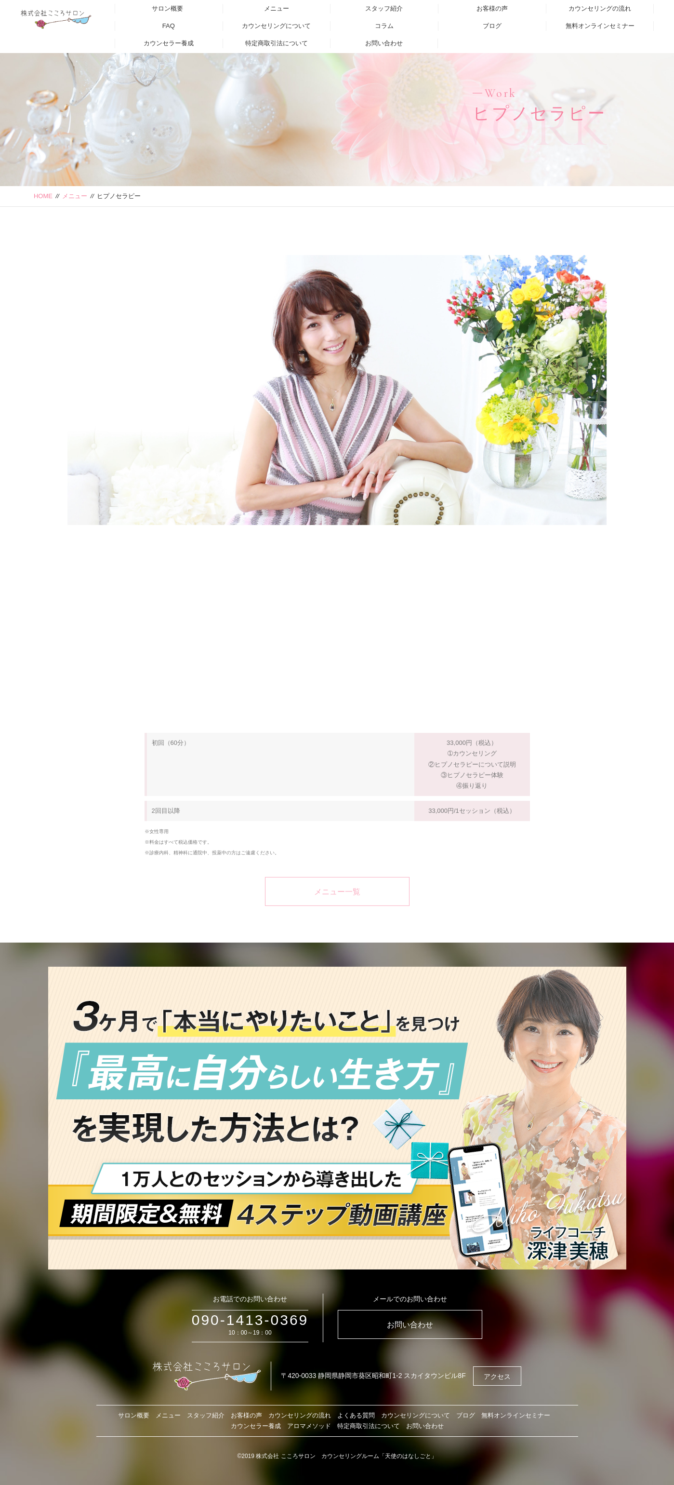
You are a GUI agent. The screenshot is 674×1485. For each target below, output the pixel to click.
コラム (384, 25)
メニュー (276, 8)
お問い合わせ (384, 43)
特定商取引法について (276, 43)
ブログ (492, 25)
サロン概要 (167, 8)
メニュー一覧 (337, 912)
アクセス (497, 1376)
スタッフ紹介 (384, 8)
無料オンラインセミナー (600, 25)
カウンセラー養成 (169, 43)
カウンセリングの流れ (599, 8)
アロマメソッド (309, 1426)
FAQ (168, 25)
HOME (43, 196)
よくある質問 (356, 1415)
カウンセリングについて (276, 25)
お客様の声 (492, 8)
